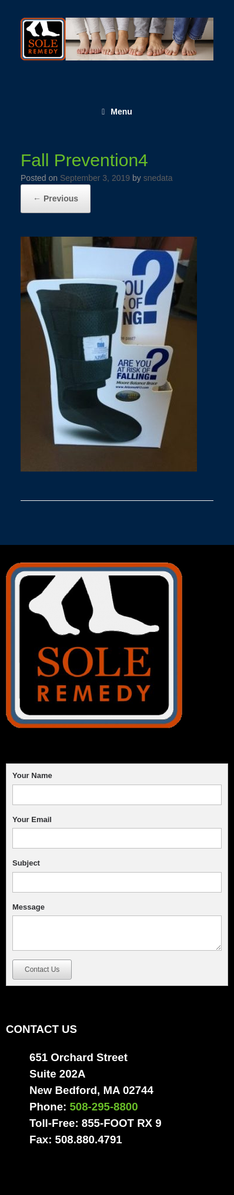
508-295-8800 (103, 1106)
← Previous (55, 198)
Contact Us (42, 969)
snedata (158, 178)
